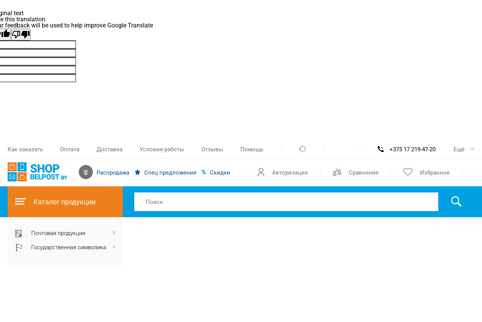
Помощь (251, 149)
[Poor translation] (21, 34)
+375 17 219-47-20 (413, 149)
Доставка (109, 149)
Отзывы (212, 149)
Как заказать (25, 149)
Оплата (70, 149)
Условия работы (162, 149)
